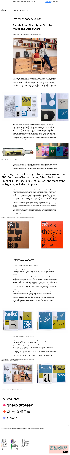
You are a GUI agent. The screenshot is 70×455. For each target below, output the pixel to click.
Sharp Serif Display (24, 444)
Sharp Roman (23, 436)
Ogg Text (13, 432)
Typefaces (14, 1)
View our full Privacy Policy (39, 428)
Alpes (3, 431)
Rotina (12, 440)
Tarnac (22, 448)
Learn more (60, 451)
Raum (3, 452)
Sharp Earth (13, 444)
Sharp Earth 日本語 (14, 446)
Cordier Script (4, 443)
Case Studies (23, 1)
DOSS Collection (4, 444)
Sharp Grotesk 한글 (24, 432)
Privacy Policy (33, 436)
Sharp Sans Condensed (25, 441)
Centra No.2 (4, 440)
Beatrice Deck (4, 436)
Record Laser (13, 436)
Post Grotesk (13, 435)
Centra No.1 (4, 439)
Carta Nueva (4, 438)
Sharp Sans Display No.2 (25, 438)
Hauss (3, 451)
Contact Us (32, 432)
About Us (18, 1)
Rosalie (12, 439)
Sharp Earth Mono (14, 450)
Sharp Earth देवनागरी (14, 448)
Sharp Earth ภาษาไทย (14, 449)
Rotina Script (13, 442)
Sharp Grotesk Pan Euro (25, 431)
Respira (12, 438)
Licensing (28, 1)
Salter (12, 443)
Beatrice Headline (5, 435)
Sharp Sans (23, 439)
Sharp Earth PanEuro (14, 445)
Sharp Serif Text (24, 442)
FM (34, 1)
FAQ (31, 435)
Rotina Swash (13, 441)
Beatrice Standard (5, 437)
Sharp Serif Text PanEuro (25, 443)
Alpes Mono (4, 432)
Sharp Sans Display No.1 (25, 437)
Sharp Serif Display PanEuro (24, 446)
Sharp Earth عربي (14, 447)
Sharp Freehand (14, 451)
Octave (12, 431)
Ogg (12, 434)
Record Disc (13, 437)
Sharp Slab (23, 440)
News (32, 1)
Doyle (3, 445)
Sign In (54, 1)
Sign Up (57, 1)
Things (32, 434)
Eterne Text (4, 447)
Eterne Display (4, 446)
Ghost (3, 449)
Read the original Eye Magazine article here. (12, 389)
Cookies (32, 437)
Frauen (3, 448)
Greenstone (4, 450)
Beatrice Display (4, 434)
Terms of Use (33, 438)
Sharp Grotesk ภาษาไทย (25, 435)
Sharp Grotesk (23, 434)
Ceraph (3, 442)
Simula (22, 447)
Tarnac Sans (23, 449)
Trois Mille (23, 450)
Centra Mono (4, 441)
